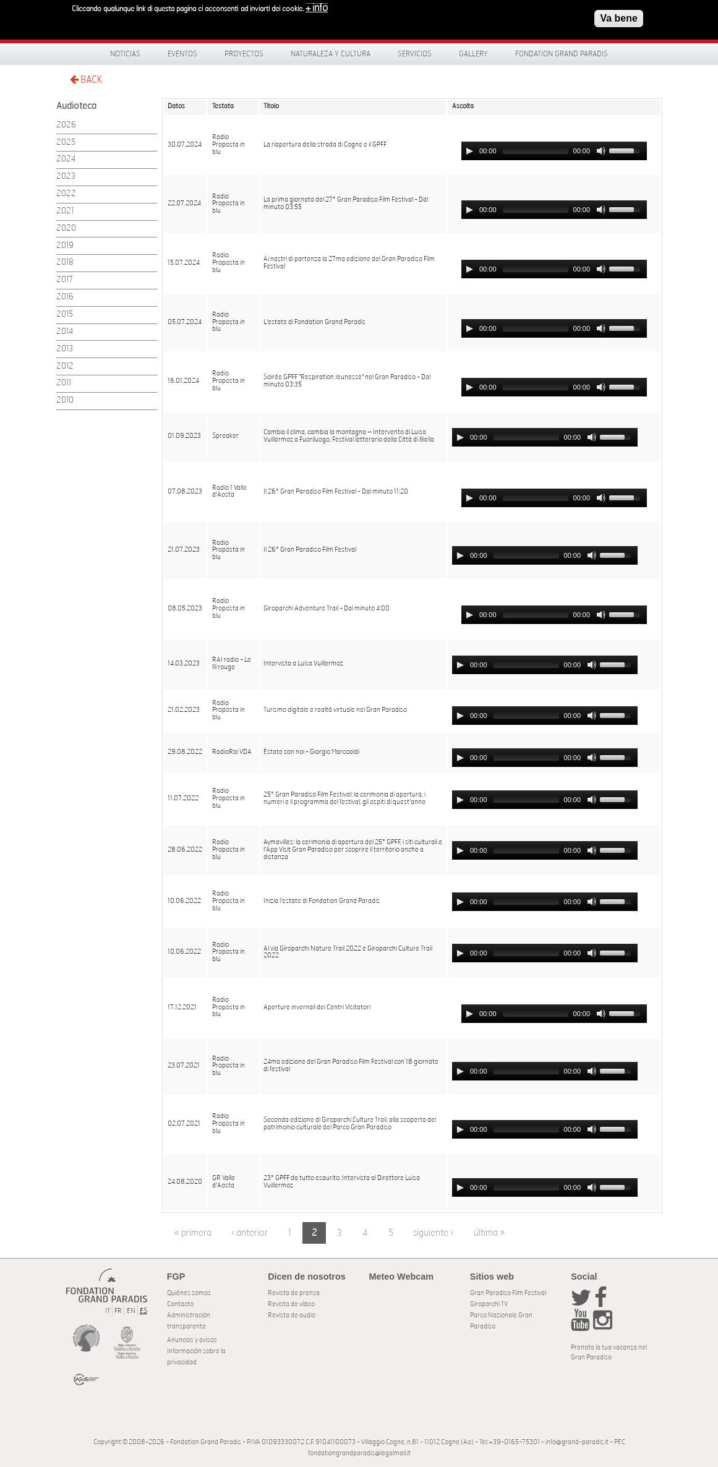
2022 (66, 194)
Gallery (473, 54)
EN (131, 1310)
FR (118, 1310)
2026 (66, 125)
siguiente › (433, 1233)
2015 (64, 314)
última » (489, 1233)
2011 (63, 383)
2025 (65, 143)
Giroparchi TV (489, 1304)
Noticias (125, 54)
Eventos (182, 54)
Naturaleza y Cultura (330, 54)
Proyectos (243, 54)
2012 (65, 366)
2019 (65, 246)
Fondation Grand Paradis (561, 54)
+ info (317, 8)
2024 (65, 159)
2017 (64, 280)
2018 (65, 263)
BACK (86, 79)
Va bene (618, 18)
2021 (65, 211)
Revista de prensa (294, 1293)
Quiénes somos (189, 1293)
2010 (65, 400)
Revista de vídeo (291, 1304)
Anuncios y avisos (192, 1340)
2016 (65, 297)
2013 (64, 349)
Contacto (180, 1304)
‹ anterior (249, 1233)
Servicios (415, 54)
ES (143, 1310)
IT (107, 1310)
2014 (64, 332)
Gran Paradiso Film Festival (508, 1293)
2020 (66, 229)
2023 (65, 177)
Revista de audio (291, 1315)
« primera (193, 1233)
